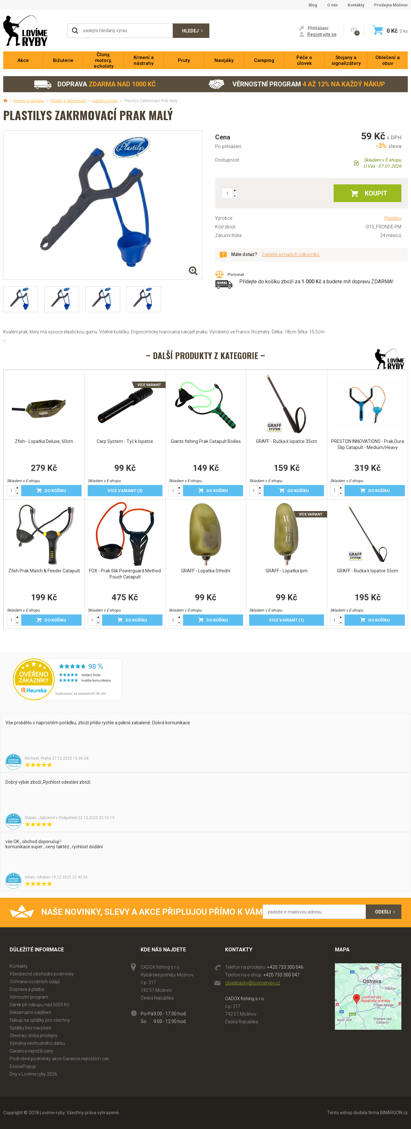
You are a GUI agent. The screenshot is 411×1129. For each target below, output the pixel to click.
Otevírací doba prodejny (33, 1035)
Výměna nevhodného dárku (37, 1043)
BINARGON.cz (394, 1112)
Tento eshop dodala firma (353, 1112)
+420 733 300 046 (285, 967)
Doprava (94, 84)
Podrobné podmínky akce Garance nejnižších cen (59, 1058)
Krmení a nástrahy (29, 101)
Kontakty (356, 5)
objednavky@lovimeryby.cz (252, 982)
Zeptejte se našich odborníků (290, 254)
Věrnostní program (296, 84)
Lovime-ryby (32, 30)
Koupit (376, 193)
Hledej (190, 30)
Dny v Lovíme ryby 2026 (33, 1074)
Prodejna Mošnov (391, 5)
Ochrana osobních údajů (35, 981)
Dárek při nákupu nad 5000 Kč (39, 1004)
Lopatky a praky (105, 101)
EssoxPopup (23, 1066)
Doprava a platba (27, 989)
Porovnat (236, 274)
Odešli (383, 911)
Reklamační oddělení (30, 1012)
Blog (313, 5)
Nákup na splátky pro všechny (40, 1020)
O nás (332, 5)
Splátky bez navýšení (30, 1027)
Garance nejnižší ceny (31, 1051)
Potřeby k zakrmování (68, 101)
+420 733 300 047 (281, 974)
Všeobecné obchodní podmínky (42, 973)
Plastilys (392, 218)
